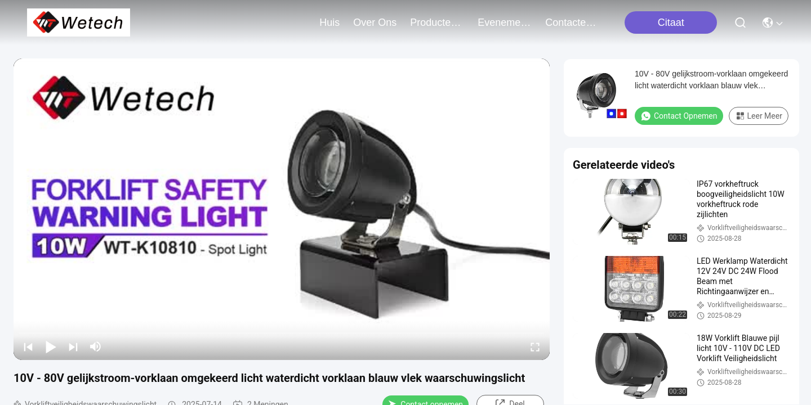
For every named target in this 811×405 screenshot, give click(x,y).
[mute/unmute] (95, 346)
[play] (282, 209)
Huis (329, 22)
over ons (374, 22)
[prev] (28, 346)
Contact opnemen (679, 116)
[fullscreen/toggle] (535, 346)
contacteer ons (572, 22)
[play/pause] (50, 346)
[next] (73, 346)
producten (437, 22)
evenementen (505, 22)
